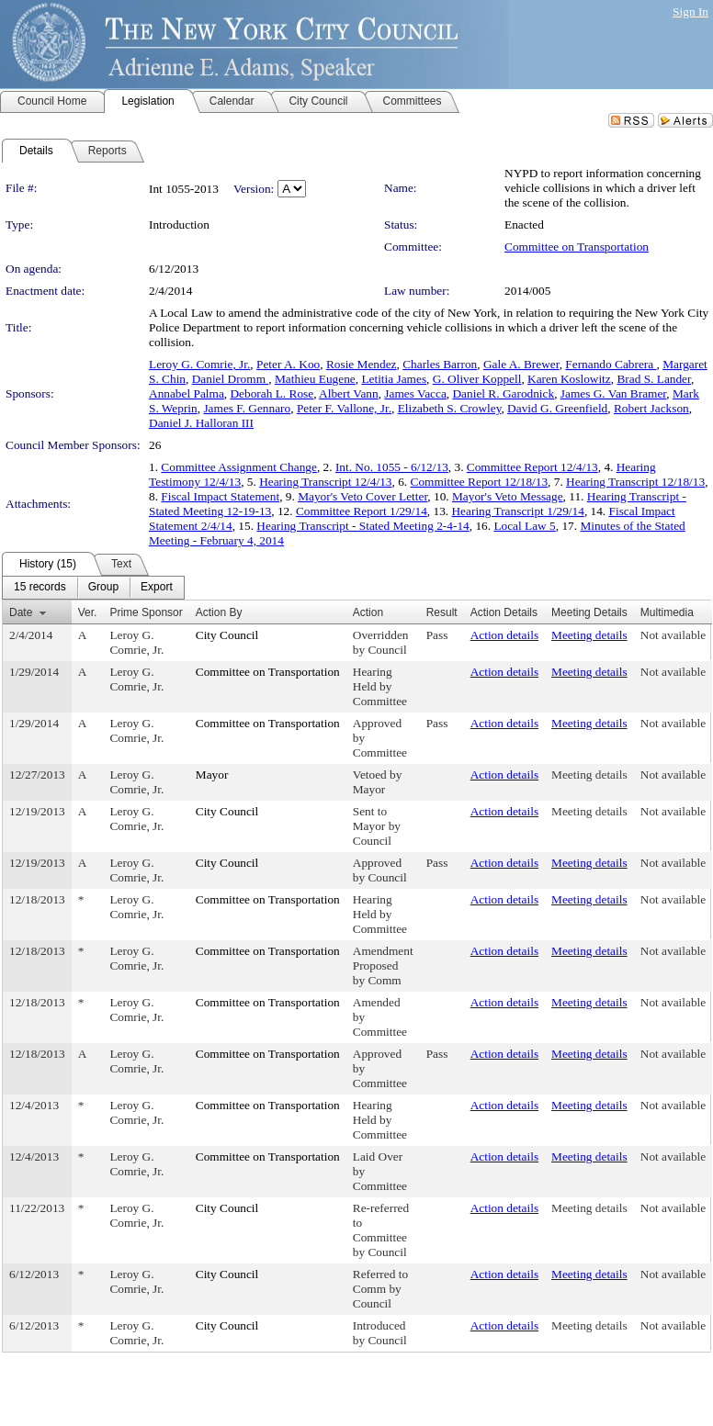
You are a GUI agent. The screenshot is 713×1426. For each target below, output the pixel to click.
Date (20, 612)
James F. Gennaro (246, 408)
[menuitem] (40, 588)
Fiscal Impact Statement (220, 496)
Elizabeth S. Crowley (450, 408)
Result (442, 612)
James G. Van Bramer (613, 393)
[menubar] (93, 588)
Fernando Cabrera (610, 364)
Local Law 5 (524, 526)
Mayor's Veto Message (507, 496)
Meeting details (589, 635)
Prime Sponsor (145, 612)
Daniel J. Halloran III (201, 423)
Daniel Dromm (230, 379)
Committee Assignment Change (239, 467)
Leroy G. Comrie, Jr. (199, 364)
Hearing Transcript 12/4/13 (325, 481)
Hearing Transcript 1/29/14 (517, 511)
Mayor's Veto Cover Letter (362, 496)
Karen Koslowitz (569, 379)
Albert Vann (349, 393)
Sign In (690, 11)
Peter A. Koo (288, 364)
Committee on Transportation (576, 246)
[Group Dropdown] (103, 588)
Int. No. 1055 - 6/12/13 (391, 467)
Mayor (212, 774)
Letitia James (393, 379)
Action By (219, 612)
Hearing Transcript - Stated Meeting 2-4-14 (362, 526)
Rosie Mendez (361, 364)
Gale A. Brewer (521, 364)
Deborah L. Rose (271, 393)
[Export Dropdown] (157, 588)
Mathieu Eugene (315, 379)
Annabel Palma (186, 393)
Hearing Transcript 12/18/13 (635, 481)
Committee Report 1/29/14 (361, 511)
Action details (504, 635)
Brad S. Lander (654, 379)
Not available (673, 635)
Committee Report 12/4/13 (532, 467)
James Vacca (415, 393)
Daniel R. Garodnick (503, 393)
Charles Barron (439, 364)
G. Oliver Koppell (477, 379)
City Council (227, 635)
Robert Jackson (651, 408)
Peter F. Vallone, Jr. (344, 408)
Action (368, 612)
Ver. (87, 612)
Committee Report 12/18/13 (480, 481)
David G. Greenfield (557, 408)
